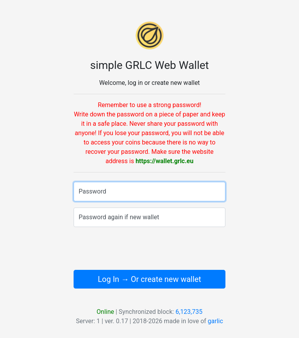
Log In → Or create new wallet (149, 279)
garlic (215, 321)
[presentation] (149, 248)
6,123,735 (189, 311)
